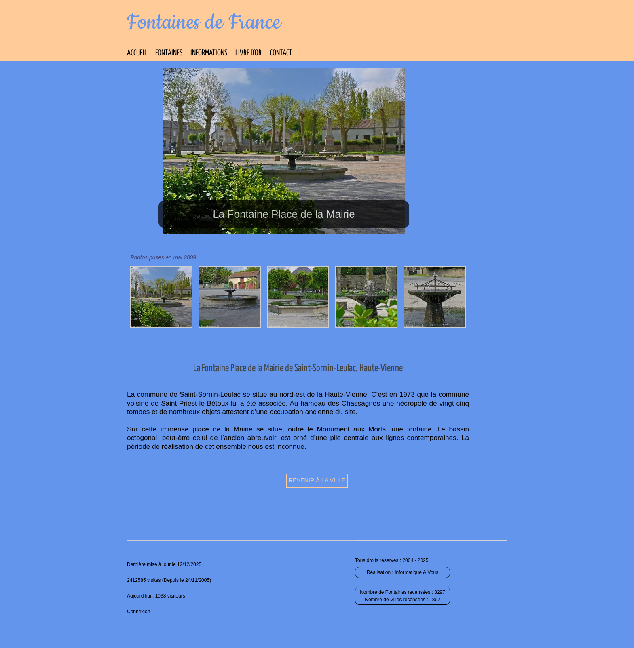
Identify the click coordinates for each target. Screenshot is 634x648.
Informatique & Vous (416, 572)
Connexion (138, 611)
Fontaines (168, 53)
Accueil (137, 53)
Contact (281, 53)
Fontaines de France (204, 22)
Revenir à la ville (317, 480)
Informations (208, 53)
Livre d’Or (248, 53)
